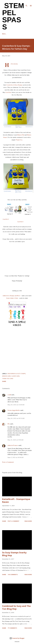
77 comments (12, 628)
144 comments (13, 574)
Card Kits (8, 92)
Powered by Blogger (17, 638)
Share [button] (4, 381)
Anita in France (13, 445)
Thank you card (7, 378)
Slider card (15, 376)
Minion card (6, 376)
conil (9, 395)
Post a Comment (8, 462)
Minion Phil (20, 135)
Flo (9, 424)
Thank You (19, 140)
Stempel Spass (13, 16)
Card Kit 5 (6, 219)
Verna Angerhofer (14, 410)
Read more (28, 521)
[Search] (26, 3)
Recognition (14, 34)
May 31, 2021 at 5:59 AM (15, 440)
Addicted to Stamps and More (11, 295)
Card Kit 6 (20, 221)
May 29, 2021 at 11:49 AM (16, 405)
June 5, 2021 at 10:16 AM (15, 457)
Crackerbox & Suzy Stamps (14, 85)
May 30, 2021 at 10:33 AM (16, 418)
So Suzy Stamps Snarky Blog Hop (14, 554)
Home (4, 34)
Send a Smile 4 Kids (12, 298)
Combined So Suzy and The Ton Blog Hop (16, 607)
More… (25, 34)
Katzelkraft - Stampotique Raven (16, 500)
